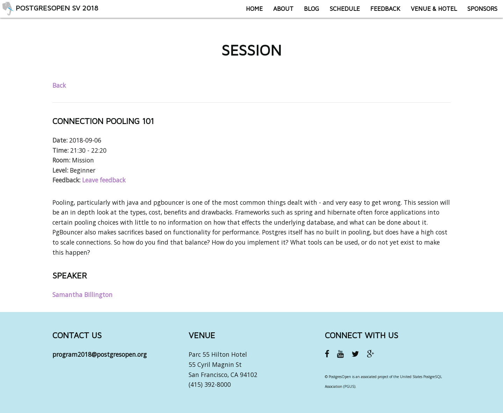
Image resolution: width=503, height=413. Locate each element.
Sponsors (477, 12)
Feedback (380, 12)
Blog (306, 12)
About (278, 12)
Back (59, 85)
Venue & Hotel (429, 12)
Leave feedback (103, 180)
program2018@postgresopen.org (99, 354)
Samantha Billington (82, 294)
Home (249, 12)
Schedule (340, 12)
